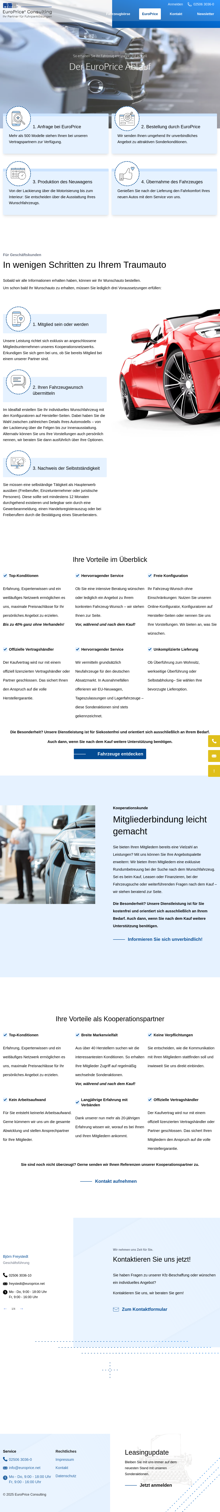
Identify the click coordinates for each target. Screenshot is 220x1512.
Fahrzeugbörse (118, 14)
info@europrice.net (24, 1468)
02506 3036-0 (20, 1459)
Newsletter (205, 14)
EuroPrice (150, 14)
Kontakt (176, 14)
